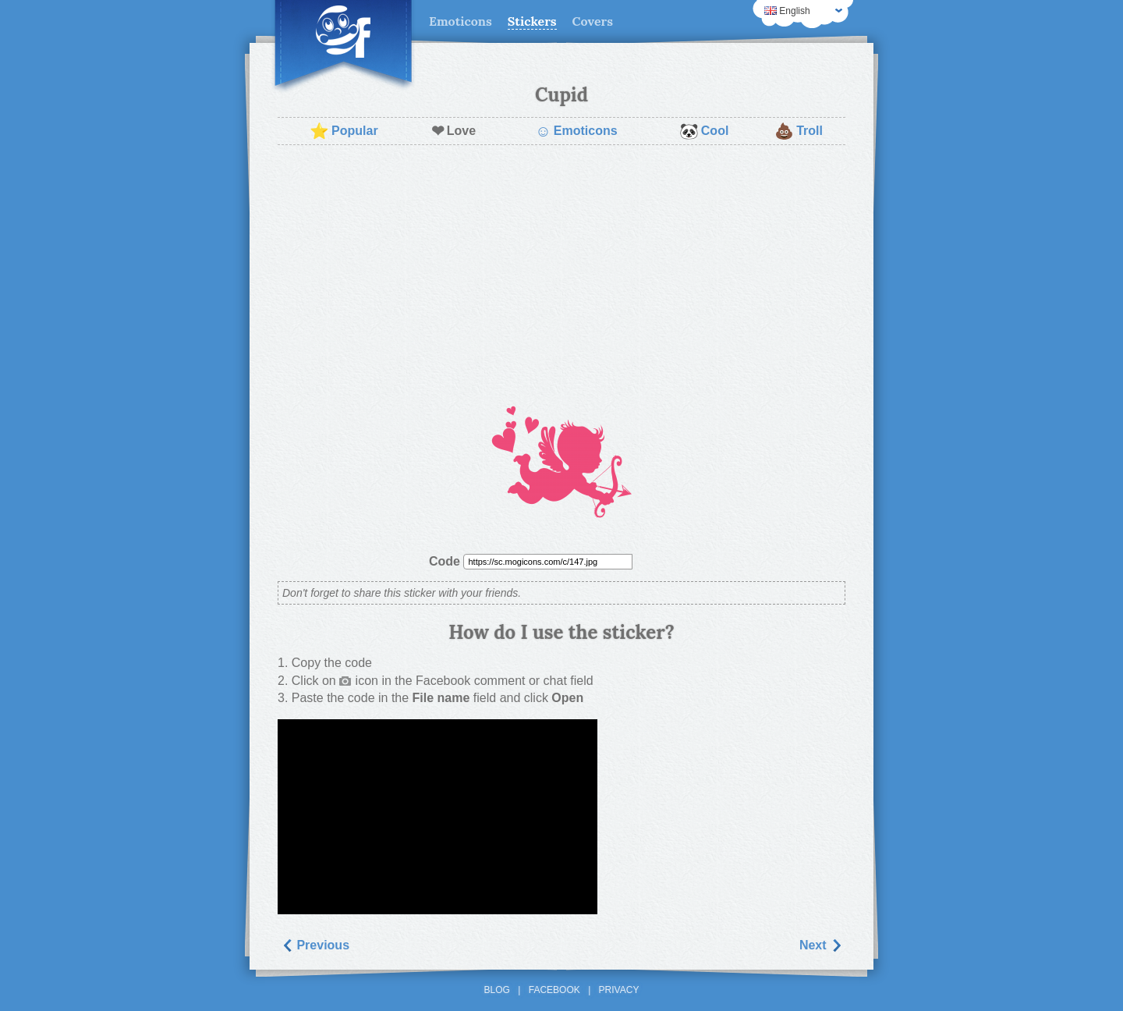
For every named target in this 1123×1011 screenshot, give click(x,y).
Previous (315, 945)
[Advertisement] (561, 270)
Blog (497, 989)
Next (820, 945)
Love (453, 131)
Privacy (619, 989)
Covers (592, 21)
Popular (344, 131)
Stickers (532, 21)
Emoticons (460, 21)
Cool (704, 131)
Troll (798, 131)
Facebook (554, 989)
